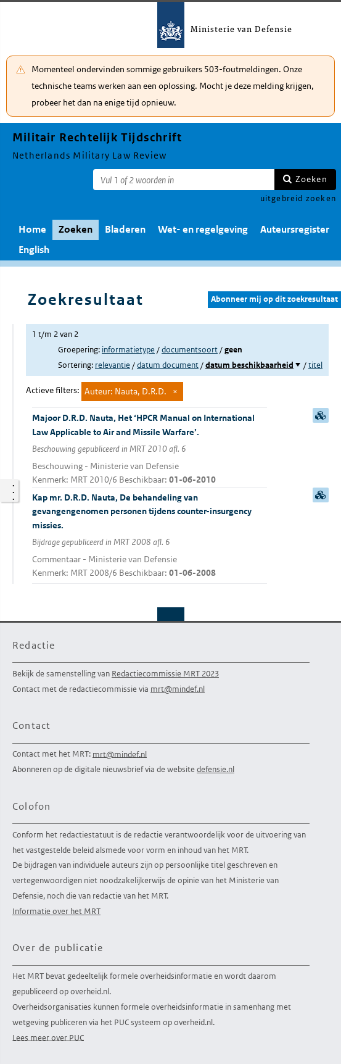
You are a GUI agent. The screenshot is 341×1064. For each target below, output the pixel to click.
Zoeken (311, 179)
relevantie (112, 365)
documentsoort (190, 349)
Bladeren (125, 229)
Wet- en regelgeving (203, 229)
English (33, 249)
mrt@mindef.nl (177, 689)
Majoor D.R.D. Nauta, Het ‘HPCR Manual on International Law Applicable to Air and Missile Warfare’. (149, 449)
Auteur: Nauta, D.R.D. (125, 391)
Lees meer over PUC (48, 1037)
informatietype (128, 349)
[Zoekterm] (183, 179)
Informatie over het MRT (56, 911)
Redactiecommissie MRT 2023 (165, 673)
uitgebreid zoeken (298, 198)
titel (315, 365)
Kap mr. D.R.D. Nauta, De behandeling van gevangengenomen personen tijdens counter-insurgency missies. (149, 536)
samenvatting (321, 415)
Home (32, 229)
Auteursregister (294, 229)
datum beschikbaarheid (249, 365)
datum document (168, 365)
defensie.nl (215, 769)
